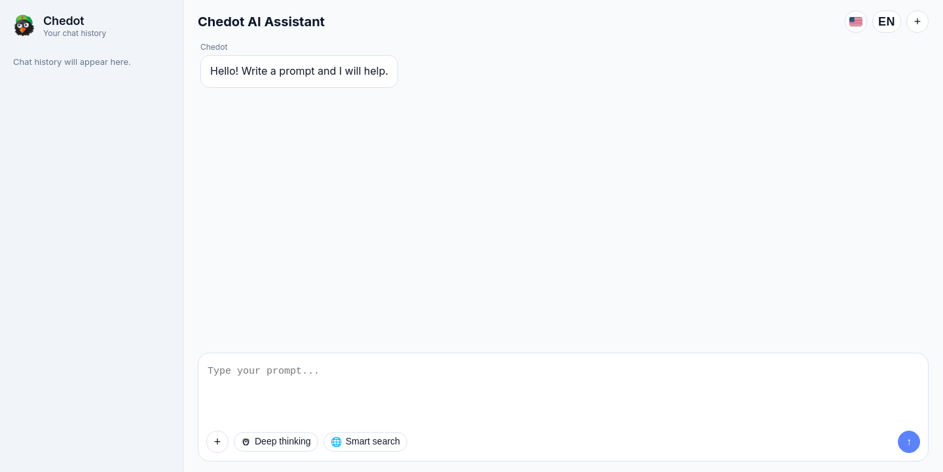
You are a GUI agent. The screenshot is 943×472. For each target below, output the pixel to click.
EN (886, 21)
